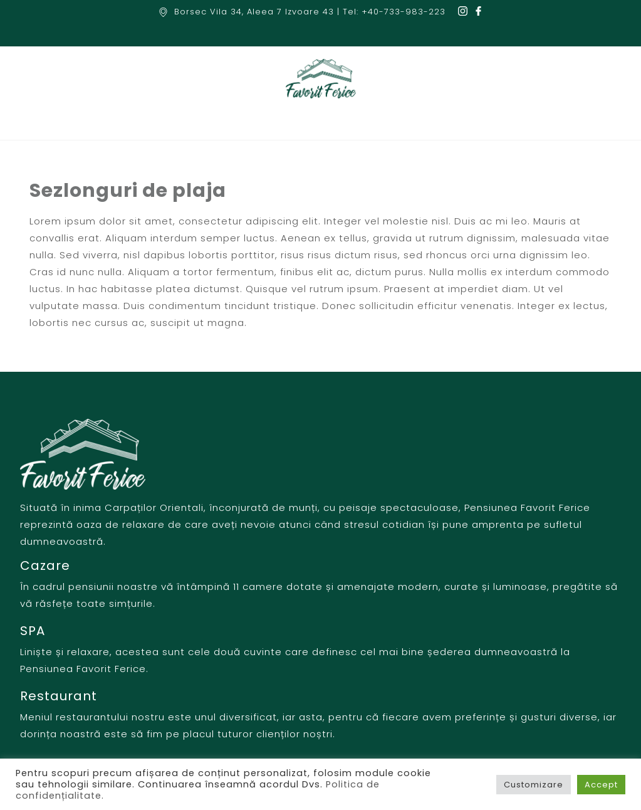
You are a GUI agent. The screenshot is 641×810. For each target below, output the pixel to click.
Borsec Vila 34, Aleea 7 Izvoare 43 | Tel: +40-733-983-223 (310, 12)
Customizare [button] (533, 785)
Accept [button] (601, 785)
